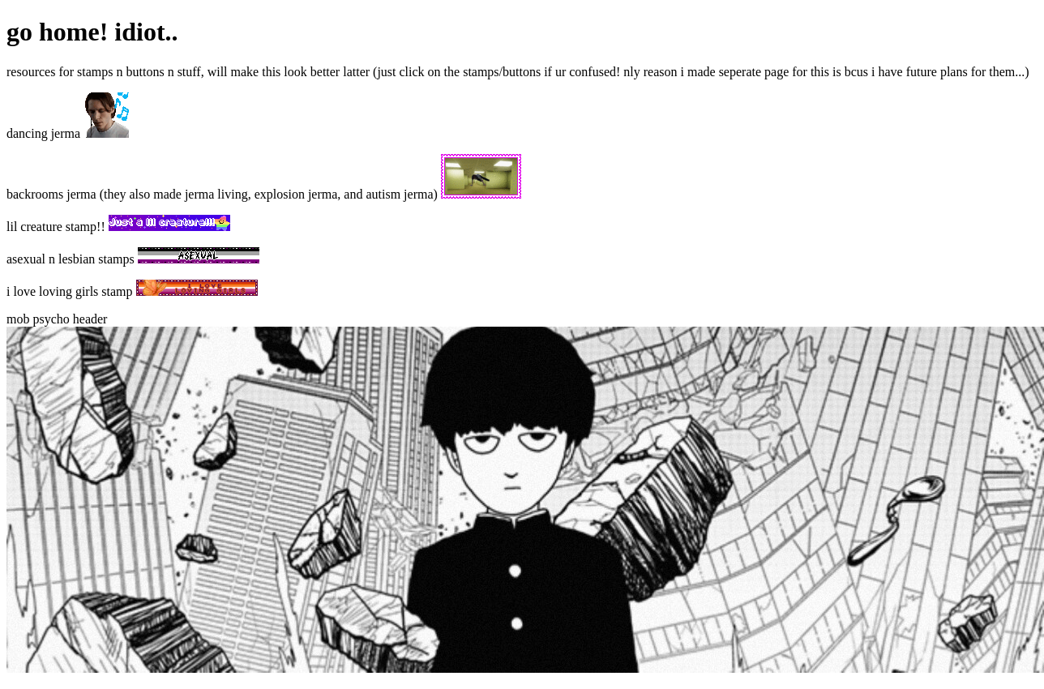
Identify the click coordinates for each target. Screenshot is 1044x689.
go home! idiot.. (92, 31)
